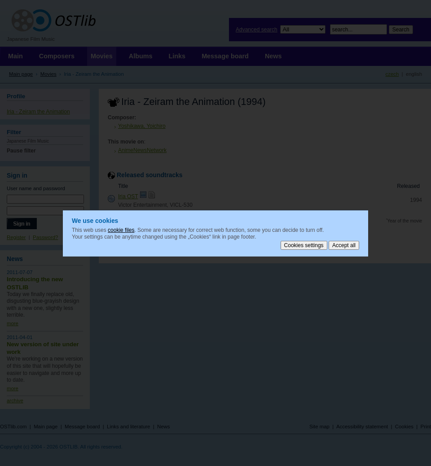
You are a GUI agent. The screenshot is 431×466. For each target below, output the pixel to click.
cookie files (121, 229)
